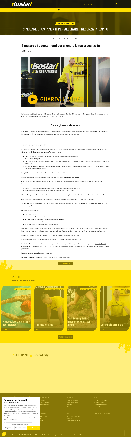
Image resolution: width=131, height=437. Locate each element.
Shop (60, 10)
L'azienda (42, 400)
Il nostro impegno (44, 404)
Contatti (42, 409)
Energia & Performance (100, 400)
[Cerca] (117, 4)
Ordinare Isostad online (73, 416)
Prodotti (28, 10)
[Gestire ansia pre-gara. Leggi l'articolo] (114, 308)
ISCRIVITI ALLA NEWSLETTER (103, 413)
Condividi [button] (65, 263)
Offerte (69, 407)
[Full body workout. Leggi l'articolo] (49, 308)
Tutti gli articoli (65, 337)
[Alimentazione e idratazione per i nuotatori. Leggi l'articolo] (16, 308)
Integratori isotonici (72, 400)
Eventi (41, 420)
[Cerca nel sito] (101, 4)
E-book (53, 10)
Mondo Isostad (17, 10)
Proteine (69, 404)
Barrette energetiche (72, 402)
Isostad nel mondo (45, 402)
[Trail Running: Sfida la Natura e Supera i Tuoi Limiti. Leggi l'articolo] (82, 308)
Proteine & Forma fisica (71, 39)
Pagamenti (70, 418)
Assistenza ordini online (73, 420)
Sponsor (42, 418)
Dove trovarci (43, 407)
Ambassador (43, 416)
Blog (46, 10)
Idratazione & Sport (99, 402)
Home (54, 39)
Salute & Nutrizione (99, 407)
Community (38, 10)
